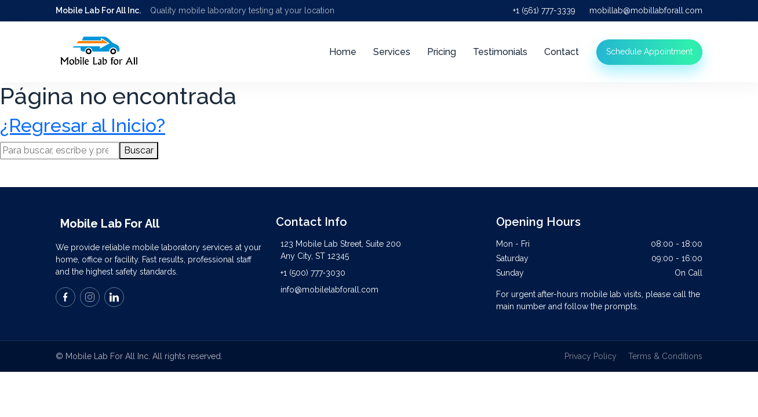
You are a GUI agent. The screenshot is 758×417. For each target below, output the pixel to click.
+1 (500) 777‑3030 (312, 272)
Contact (561, 51)
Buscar (139, 150)
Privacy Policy (590, 356)
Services (391, 51)
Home (342, 51)
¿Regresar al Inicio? (82, 125)
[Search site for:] (59, 150)
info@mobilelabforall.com (329, 289)
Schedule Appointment (649, 51)
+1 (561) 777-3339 (544, 10)
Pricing (441, 51)
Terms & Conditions (665, 356)
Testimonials (500, 51)
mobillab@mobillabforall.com (645, 10)
